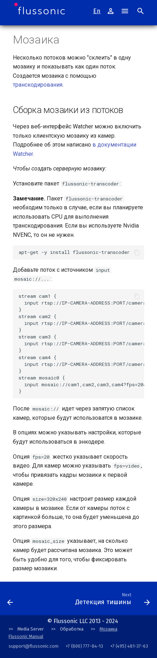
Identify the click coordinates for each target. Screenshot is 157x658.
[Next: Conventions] (43, 600)
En (97, 11)
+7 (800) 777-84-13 (84, 646)
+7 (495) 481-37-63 (129, 646)
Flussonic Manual (26, 636)
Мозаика (108, 629)
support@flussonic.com (34, 646)
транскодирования (37, 84)
